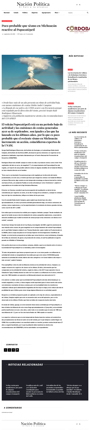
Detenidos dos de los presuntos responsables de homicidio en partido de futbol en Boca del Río (81, 178)
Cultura (70, 69)
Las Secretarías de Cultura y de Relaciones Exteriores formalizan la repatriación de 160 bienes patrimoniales (77, 77)
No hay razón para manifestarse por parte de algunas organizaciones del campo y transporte (77, 110)
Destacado (70, 103)
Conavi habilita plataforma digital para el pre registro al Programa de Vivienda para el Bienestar (80, 200)
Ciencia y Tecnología (7, 21)
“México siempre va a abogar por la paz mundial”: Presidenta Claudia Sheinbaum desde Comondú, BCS (81, 189)
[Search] (87, 13)
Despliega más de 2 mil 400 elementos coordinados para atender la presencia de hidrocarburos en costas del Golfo (81, 165)
